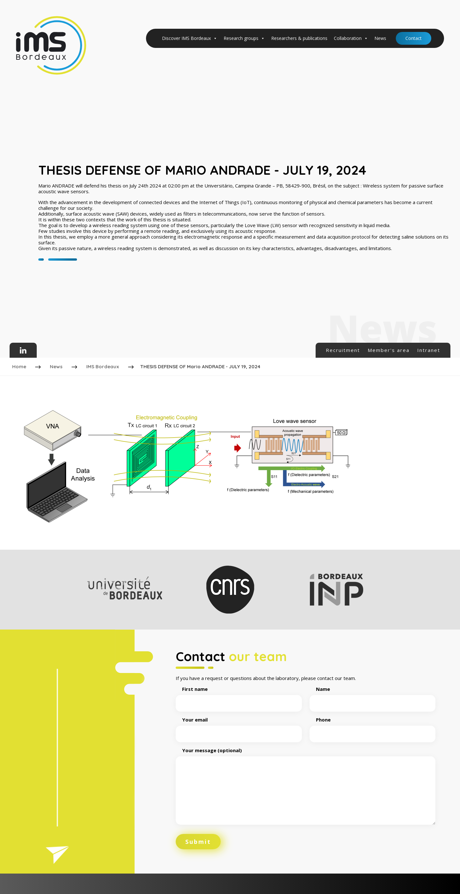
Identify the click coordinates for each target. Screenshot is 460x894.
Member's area (389, 350)
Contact (413, 38)
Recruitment (343, 350)
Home (20, 366)
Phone (373, 725)
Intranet (428, 350)
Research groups (244, 38)
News (380, 38)
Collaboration (351, 38)
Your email (239, 725)
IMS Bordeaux (103, 366)
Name (373, 695)
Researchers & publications (299, 38)
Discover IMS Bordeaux (189, 38)
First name (239, 695)
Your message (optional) (305, 785)
